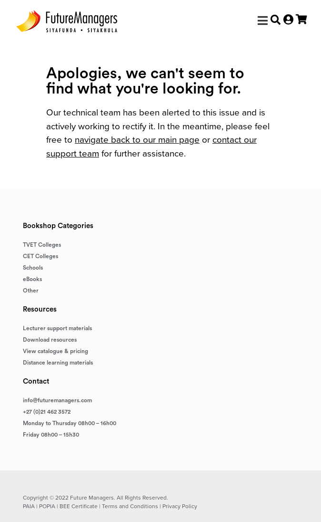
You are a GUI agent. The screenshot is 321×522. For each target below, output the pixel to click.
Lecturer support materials (57, 328)
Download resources (50, 340)
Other (31, 290)
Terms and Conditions (130, 506)
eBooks (32, 279)
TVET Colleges (42, 245)
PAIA (29, 506)
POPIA (47, 506)
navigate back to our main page (137, 139)
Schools (33, 268)
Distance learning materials (58, 362)
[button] (263, 20)
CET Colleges (40, 256)
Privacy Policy (179, 506)
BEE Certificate (79, 506)
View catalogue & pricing (55, 351)
